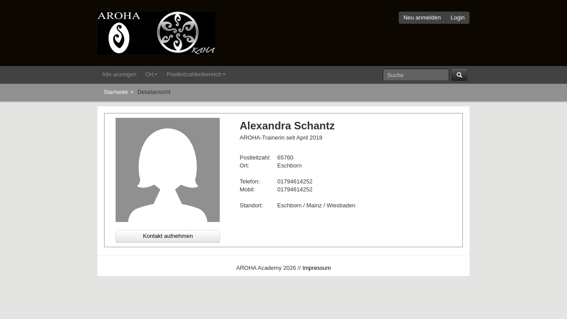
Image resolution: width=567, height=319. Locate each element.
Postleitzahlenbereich (196, 74)
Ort (151, 74)
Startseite (116, 92)
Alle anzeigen (119, 74)
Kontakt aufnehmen (168, 236)
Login (457, 17)
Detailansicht (153, 92)
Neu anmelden (422, 17)
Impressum (317, 268)
